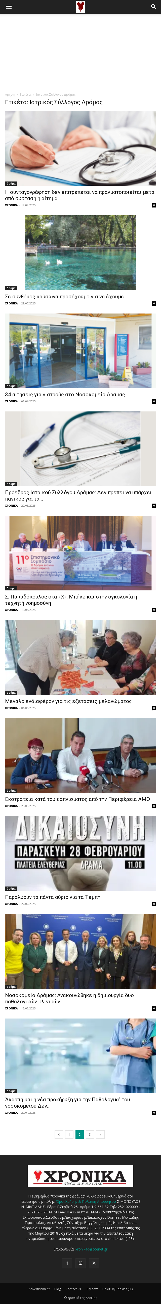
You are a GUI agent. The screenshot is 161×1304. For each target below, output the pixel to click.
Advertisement (39, 1289)
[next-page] (100, 1134)
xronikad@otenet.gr (91, 1249)
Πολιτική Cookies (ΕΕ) (117, 1289)
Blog (57, 1289)
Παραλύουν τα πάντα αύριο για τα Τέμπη (52, 897)
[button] (9, 7)
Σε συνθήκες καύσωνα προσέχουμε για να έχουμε (64, 297)
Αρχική (10, 94)
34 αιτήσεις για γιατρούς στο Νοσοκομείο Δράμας (65, 395)
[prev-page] (59, 1134)
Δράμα (11, 183)
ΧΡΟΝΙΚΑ (11, 205)
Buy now (92, 1289)
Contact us (73, 1289)
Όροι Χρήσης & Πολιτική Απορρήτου (86, 1201)
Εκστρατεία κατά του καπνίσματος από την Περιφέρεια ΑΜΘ (77, 799)
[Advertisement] (80, 51)
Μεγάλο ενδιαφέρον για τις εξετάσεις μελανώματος (68, 701)
